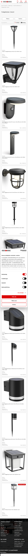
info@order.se (20, 543)
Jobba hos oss (4, 532)
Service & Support (18, 527)
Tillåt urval (14, 300)
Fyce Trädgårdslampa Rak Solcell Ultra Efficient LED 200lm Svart (14, 440)
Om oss (2, 525)
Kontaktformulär (18, 546)
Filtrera (7, 18)
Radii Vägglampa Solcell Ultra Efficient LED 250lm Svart (13, 192)
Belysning (10, 5)
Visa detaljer (21, 292)
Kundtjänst (18, 521)
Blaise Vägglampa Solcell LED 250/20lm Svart (11, 474)
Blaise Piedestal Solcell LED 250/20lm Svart (11, 509)
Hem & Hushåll (4, 5)
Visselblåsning (4, 530)
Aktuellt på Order (4, 534)
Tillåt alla (14, 296)
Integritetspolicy (17, 534)
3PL (1, 523)
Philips (3, 50)
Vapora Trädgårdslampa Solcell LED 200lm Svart (12, 51)
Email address (3, 552)
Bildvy (23, 22)
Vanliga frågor (17, 525)
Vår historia (3, 527)
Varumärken (3, 535)
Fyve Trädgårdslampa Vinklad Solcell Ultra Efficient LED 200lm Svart (13, 369)
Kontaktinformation (18, 545)
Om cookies (17, 535)
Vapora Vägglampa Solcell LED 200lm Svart (10, 86)
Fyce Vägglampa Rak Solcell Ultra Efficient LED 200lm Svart (13, 404)
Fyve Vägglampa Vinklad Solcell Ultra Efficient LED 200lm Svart (13, 334)
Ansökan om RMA (18, 529)
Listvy (17, 22)
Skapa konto (3, 541)
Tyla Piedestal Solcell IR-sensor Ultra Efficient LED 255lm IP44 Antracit (13, 158)
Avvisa (14, 304)
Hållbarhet (3, 529)
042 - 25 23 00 (21, 541)
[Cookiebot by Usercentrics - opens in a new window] (20, 250)
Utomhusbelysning (17, 5)
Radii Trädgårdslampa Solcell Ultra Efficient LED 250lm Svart (13, 228)
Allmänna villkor (17, 523)
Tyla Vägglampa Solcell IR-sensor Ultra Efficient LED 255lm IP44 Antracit (14, 122)
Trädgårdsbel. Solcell (5, 7)
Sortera (20, 18)
